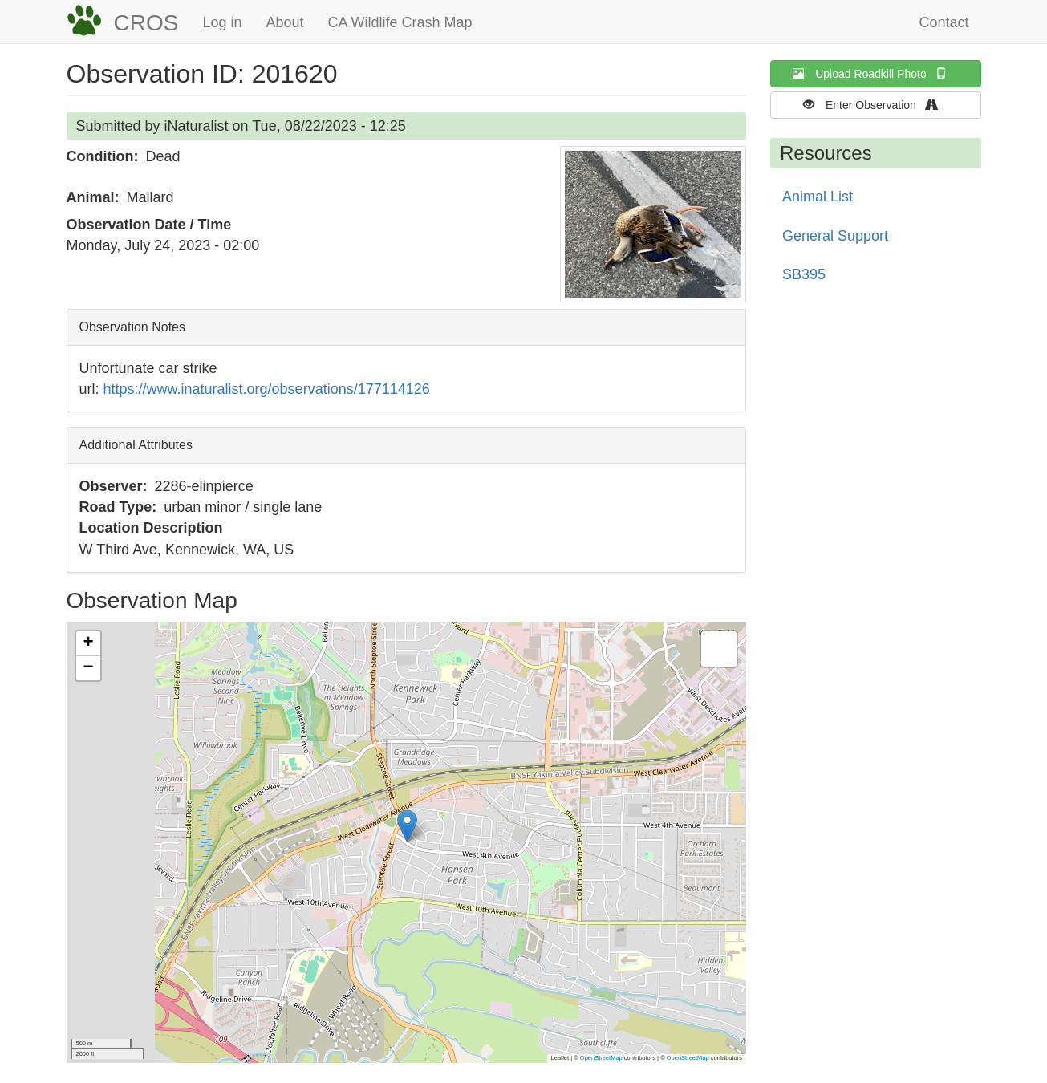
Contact (943, 22)
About (284, 22)
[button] (653, 224)
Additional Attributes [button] (136, 445)
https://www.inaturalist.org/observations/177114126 (266, 389)
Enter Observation (875, 105)
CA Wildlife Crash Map (400, 22)
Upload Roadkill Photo (875, 73)
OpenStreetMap (601, 1057)
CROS (146, 22)
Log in (221, 22)
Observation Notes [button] (132, 327)
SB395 (804, 274)
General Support (835, 236)
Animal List (817, 197)
